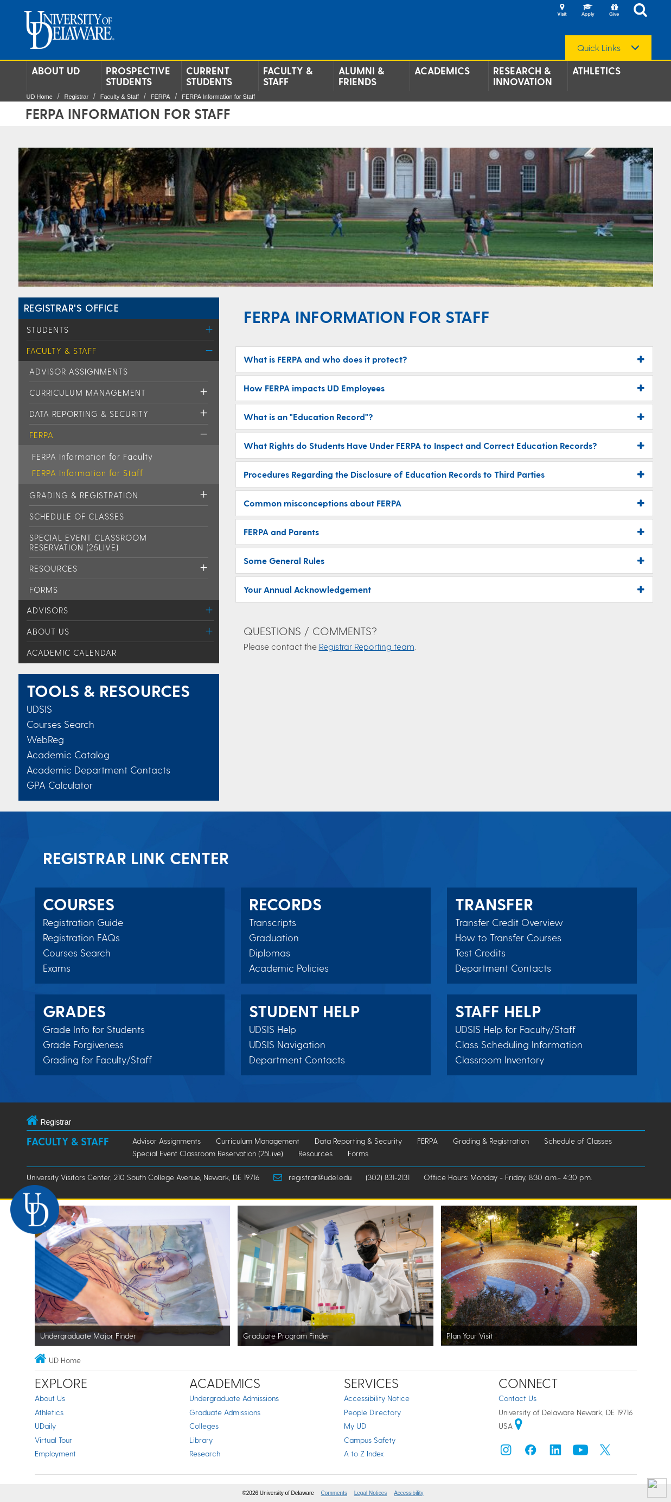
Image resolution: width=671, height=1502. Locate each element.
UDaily (45, 1425)
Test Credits (480, 953)
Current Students (209, 76)
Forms (43, 589)
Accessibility (408, 1493)
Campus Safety (369, 1439)
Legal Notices (370, 1493)
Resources (53, 568)
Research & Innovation (522, 76)
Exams (57, 968)
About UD (55, 70)
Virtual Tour (53, 1439)
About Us (48, 631)
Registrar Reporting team (366, 646)
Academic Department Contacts (98, 769)
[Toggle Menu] (210, 329)
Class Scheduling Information (519, 1044)
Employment (55, 1453)
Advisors (47, 610)
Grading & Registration (83, 495)
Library (201, 1439)
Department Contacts (297, 1059)
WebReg (45, 739)
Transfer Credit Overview (509, 922)
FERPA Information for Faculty (92, 456)
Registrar (76, 96)
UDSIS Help (272, 1029)
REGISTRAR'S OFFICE (71, 307)
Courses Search (60, 724)
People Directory (372, 1412)
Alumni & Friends (361, 76)
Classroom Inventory (499, 1059)
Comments (334, 1493)
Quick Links (599, 48)
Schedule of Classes (76, 516)
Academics (442, 70)
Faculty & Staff (287, 76)
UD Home (40, 96)
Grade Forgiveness (83, 1044)
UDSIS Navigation (287, 1044)
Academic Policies (289, 968)
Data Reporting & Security (89, 414)
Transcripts (272, 922)
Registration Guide (83, 922)
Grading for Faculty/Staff (97, 1059)
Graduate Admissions (224, 1412)
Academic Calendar (72, 652)
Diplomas (269, 953)
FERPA (160, 96)
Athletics (596, 70)
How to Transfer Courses (508, 937)
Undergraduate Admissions (234, 1398)
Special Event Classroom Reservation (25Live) (88, 542)
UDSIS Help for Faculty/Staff (515, 1029)
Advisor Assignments (78, 371)
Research (204, 1453)
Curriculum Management (87, 392)
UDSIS (39, 708)
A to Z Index (364, 1453)
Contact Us (517, 1398)
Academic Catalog (68, 754)
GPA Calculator (60, 784)
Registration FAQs (81, 937)
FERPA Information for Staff (218, 96)
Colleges (204, 1425)
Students (48, 329)
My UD (355, 1425)
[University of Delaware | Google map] (518, 1425)
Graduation (274, 937)
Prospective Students (138, 76)
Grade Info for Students (94, 1029)
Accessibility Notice (377, 1398)
